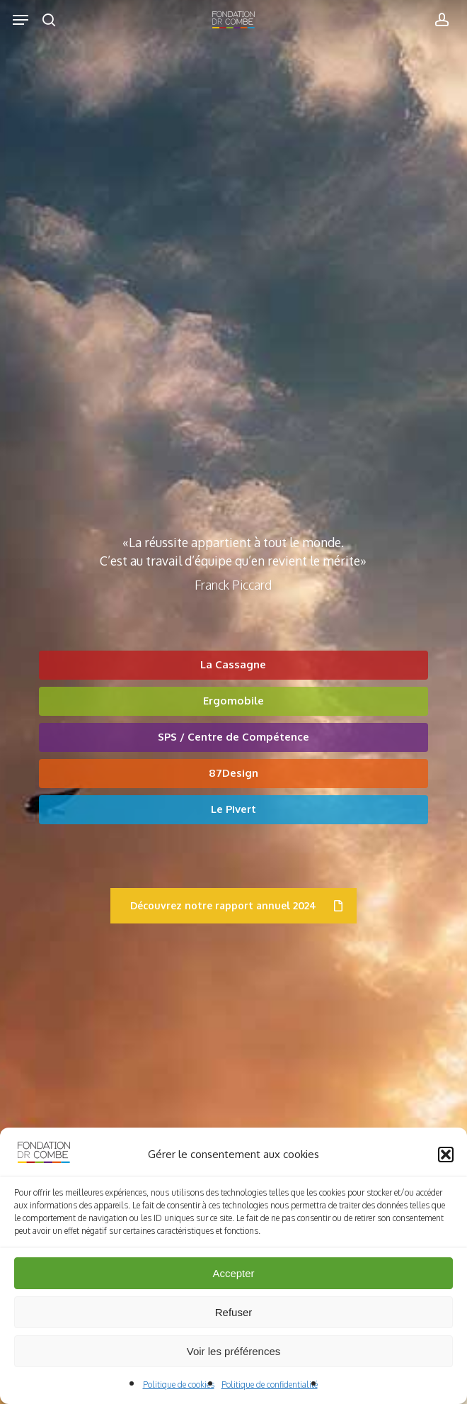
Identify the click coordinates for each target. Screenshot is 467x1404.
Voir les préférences (234, 1351)
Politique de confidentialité (269, 1384)
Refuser (234, 1312)
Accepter (233, 1273)
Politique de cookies (178, 1384)
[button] (446, 1154)
